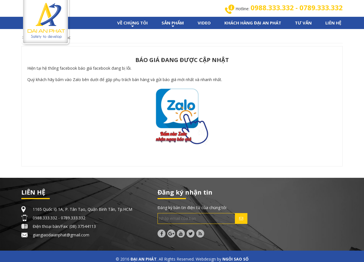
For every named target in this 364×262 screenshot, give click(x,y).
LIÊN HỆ (333, 23)
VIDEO (204, 23)
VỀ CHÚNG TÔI (132, 24)
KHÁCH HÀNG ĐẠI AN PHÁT (252, 23)
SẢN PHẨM (173, 24)
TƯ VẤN (303, 23)
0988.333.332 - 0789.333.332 (297, 7)
